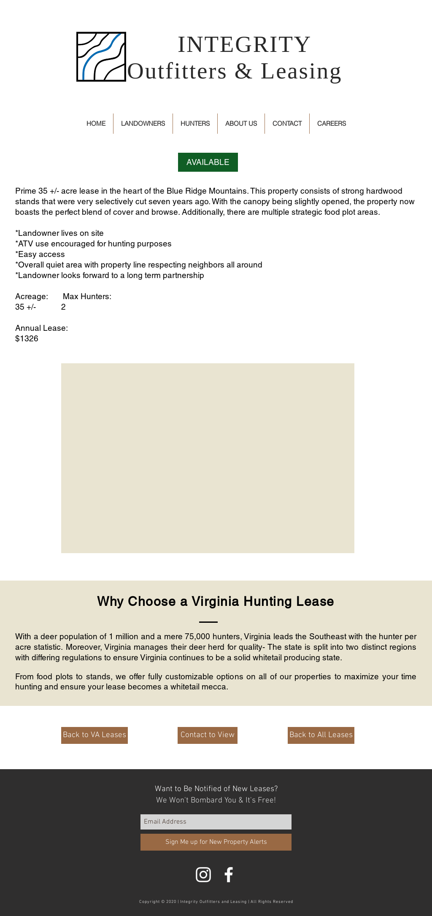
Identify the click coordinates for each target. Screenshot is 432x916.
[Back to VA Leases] (94, 735)
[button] (208, 162)
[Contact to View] (208, 735)
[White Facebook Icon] (229, 875)
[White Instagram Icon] (203, 875)
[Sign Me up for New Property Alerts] (216, 842)
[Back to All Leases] (321, 735)
